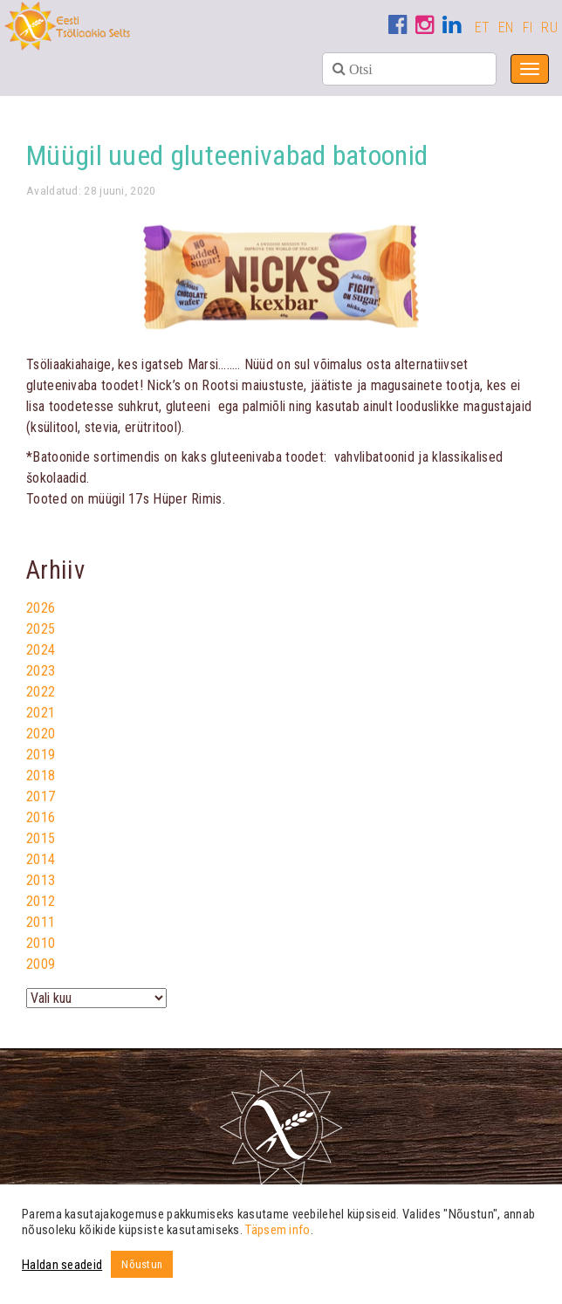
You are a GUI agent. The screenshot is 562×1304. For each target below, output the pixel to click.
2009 (40, 964)
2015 (40, 838)
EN (506, 27)
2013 (40, 880)
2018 (40, 775)
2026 (40, 608)
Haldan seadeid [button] (62, 1265)
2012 (40, 901)
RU (549, 27)
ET (482, 27)
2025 (40, 629)
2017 (40, 796)
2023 (40, 670)
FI (528, 27)
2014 (40, 859)
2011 (40, 922)
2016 (40, 817)
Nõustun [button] (141, 1264)
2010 (40, 943)
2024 (40, 650)
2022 (40, 691)
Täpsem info (277, 1230)
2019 (40, 754)
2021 (40, 712)
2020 (40, 733)
